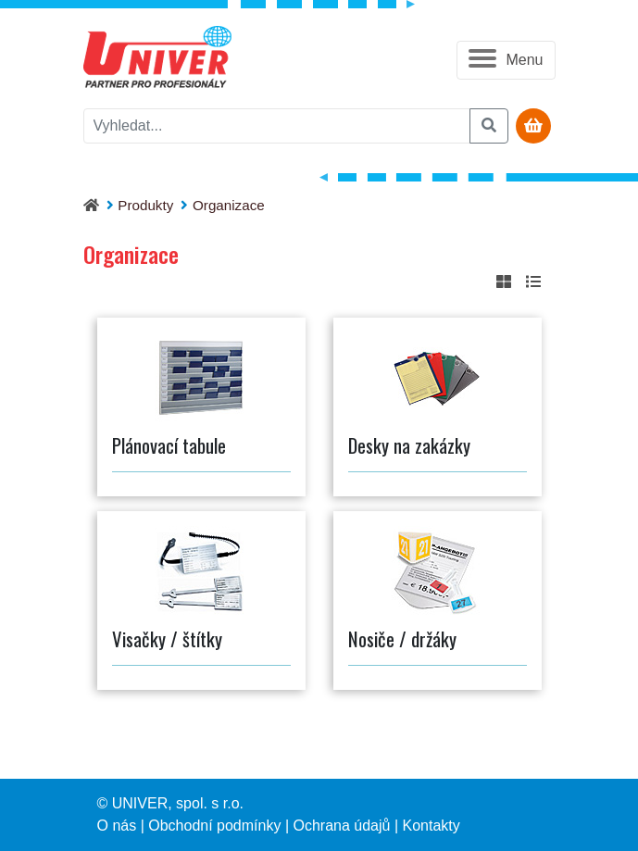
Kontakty (431, 825)
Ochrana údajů (341, 825)
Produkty (145, 205)
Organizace (229, 205)
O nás (117, 825)
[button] (506, 60)
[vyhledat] (276, 126)
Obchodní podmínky (214, 825)
